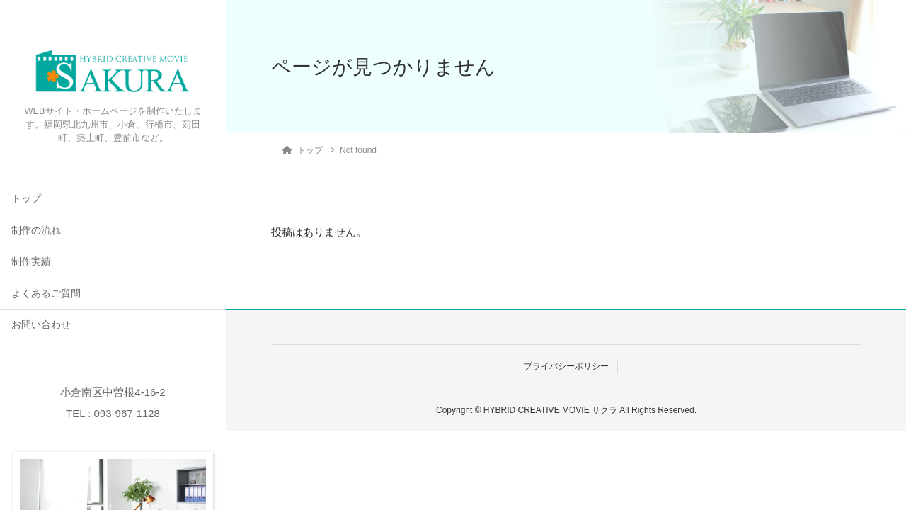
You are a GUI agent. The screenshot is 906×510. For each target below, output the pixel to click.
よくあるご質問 (46, 293)
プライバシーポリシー (566, 366)
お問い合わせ (41, 324)
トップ (26, 198)
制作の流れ (36, 230)
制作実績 (31, 261)
